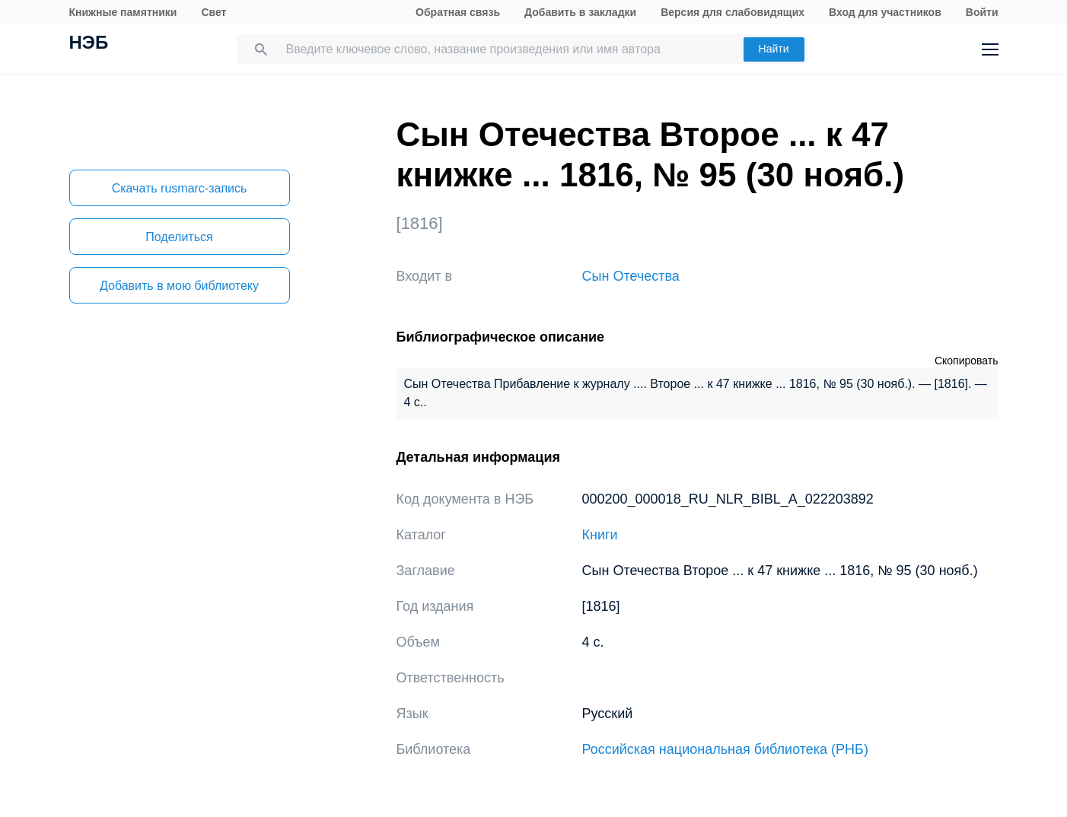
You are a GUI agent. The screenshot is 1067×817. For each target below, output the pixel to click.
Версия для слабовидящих (732, 12)
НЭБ (89, 44)
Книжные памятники (123, 12)
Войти (982, 12)
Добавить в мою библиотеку (179, 285)
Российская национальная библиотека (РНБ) (725, 749)
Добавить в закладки (580, 12)
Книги (600, 534)
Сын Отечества (631, 276)
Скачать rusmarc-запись (179, 188)
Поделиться (178, 236)
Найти (774, 49)
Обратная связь (458, 12)
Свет (213, 12)
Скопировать (967, 360)
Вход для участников (885, 12)
